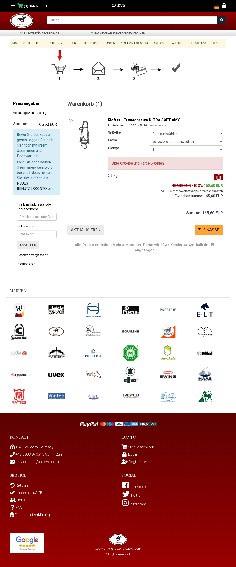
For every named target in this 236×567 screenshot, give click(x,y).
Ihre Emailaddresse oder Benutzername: (34, 207)
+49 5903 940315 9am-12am (36, 454)
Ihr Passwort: (26, 226)
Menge (113, 148)
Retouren (20, 485)
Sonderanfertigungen (129, 42)
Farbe (112, 140)
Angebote (171, 42)
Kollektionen (87, 42)
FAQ (16, 507)
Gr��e (114, 132)
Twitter (132, 496)
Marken (105, 42)
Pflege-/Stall (54, 42)
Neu (14, 42)
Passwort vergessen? (32, 255)
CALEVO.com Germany (31, 447)
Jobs (206, 42)
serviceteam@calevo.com (34, 462)
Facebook (134, 487)
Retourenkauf (190, 42)
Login (129, 454)
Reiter (38, 42)
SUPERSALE (153, 42)
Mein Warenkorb (141, 447)
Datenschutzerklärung (30, 515)
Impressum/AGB (26, 493)
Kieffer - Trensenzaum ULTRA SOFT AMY (144, 120)
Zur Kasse (208, 229)
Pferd (26, 42)
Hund (71, 42)
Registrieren (26, 263)
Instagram (134, 505)
